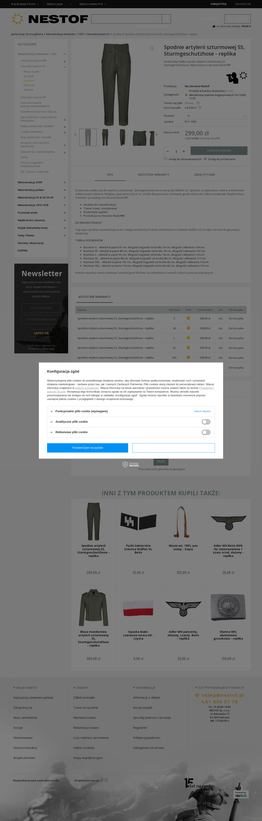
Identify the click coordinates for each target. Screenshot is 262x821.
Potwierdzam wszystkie (174, 448)
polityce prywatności (87, 387)
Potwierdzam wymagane (88, 448)
